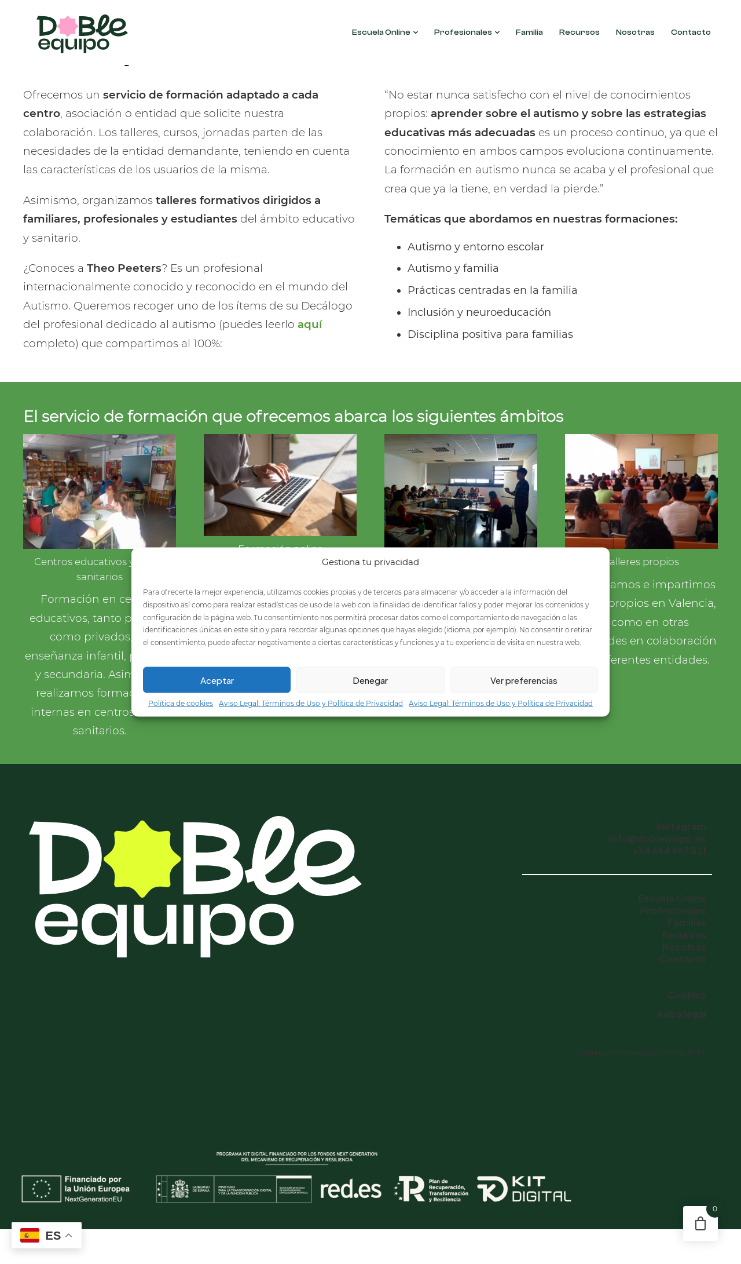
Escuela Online (385, 33)
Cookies (686, 995)
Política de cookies (180, 703)
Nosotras (635, 33)
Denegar (370, 679)
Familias (686, 922)
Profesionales (467, 33)
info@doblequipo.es (657, 838)
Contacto (691, 33)
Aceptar (217, 679)
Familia (529, 33)
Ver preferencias (523, 679)
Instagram (681, 826)
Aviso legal (681, 1014)
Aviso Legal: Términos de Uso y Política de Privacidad (311, 703)
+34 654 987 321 (669, 850)
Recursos (579, 33)
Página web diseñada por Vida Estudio (640, 1052)
